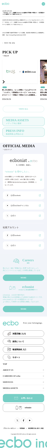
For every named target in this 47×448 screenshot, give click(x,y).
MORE (23, 278)
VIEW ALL (23, 109)
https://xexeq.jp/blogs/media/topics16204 (16, 35)
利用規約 (22, 428)
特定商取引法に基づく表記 (36, 428)
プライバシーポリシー (9, 428)
